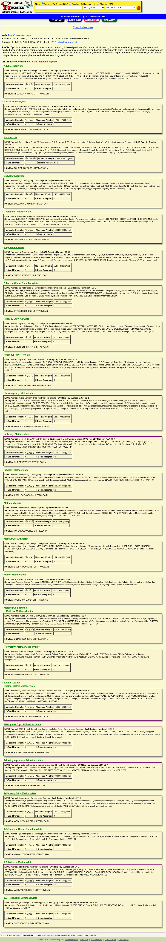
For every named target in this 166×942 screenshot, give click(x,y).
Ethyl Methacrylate (14, 247)
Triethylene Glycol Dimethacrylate (22, 724)
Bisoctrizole (10, 137)
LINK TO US (123, 940)
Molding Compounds (15, 607)
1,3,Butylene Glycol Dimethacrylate (23, 829)
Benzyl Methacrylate (15, 101)
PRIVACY (84, 940)
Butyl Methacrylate (14, 176)
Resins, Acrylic (12, 682)
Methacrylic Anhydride (16, 538)
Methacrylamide (12, 503)
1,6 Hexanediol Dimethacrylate (20, 898)
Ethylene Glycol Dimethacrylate (21, 283)
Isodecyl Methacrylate (16, 470)
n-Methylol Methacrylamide (18, 611)
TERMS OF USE (71, 940)
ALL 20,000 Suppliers (95, 16)
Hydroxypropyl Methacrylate (19, 393)
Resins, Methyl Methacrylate (19, 686)
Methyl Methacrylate (15, 574)
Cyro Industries (83, 27)
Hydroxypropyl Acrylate (17, 354)
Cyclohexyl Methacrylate (17, 211)
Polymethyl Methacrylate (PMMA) (22, 647)
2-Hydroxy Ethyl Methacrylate (20, 793)
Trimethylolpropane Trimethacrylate (23, 760)
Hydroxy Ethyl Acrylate (16, 319)
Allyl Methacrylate (14, 66)
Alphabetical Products (71, 16)
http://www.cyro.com (19, 35)
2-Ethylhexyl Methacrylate (18, 862)
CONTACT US (110, 940)
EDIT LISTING (96, 940)
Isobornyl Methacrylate (16, 434)
